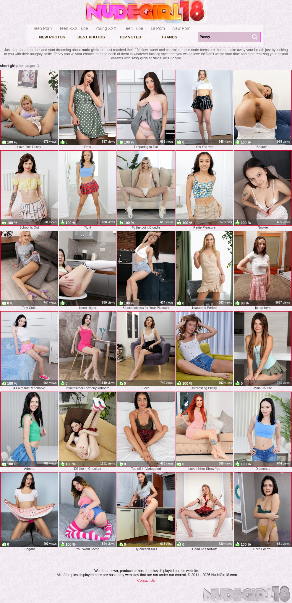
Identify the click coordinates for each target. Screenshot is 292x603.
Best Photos (91, 37)
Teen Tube (133, 28)
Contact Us (146, 580)
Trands (169, 37)
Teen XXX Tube (73, 28)
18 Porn (157, 28)
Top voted (130, 37)
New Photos (52, 37)
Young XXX (105, 28)
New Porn (181, 28)
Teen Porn (42, 28)
